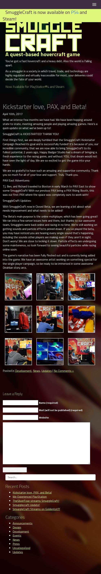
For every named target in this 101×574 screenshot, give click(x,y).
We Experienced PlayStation (30, 496)
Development (23, 371)
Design (17, 527)
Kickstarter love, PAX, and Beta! (32, 492)
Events (17, 535)
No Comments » (64, 371)
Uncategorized (21, 548)
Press (16, 544)
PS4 (75, 12)
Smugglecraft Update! (26, 505)
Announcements (22, 523)
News (36, 371)
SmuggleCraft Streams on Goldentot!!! (36, 509)
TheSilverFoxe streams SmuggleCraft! (36, 501)
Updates (46, 371)
